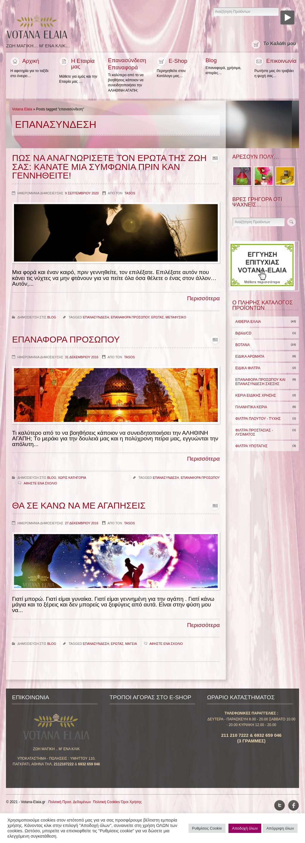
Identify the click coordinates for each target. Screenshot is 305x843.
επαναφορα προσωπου (130, 319)
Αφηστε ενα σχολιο (40, 485)
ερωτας (157, 319)
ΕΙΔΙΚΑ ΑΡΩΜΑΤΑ (249, 358)
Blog (51, 319)
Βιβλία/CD (243, 335)
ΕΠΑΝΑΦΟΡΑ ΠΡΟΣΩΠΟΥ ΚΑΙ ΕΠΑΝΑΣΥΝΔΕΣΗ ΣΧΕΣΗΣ (260, 383)
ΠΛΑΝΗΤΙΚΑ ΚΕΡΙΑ (251, 409)
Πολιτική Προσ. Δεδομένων (69, 804)
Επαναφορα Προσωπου (66, 341)
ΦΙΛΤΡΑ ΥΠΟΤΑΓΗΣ (251, 448)
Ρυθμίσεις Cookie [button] (207, 828)
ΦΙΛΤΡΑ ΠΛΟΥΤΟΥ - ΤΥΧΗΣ (258, 420)
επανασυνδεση (96, 319)
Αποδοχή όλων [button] (245, 828)
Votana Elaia (22, 111)
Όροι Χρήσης (131, 804)
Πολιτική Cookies (106, 804)
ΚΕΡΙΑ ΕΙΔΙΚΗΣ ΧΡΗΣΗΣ (255, 397)
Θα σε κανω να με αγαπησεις (79, 507)
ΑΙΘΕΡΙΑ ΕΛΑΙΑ (248, 323)
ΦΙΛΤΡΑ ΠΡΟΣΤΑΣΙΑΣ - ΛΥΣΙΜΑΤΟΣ (254, 434)
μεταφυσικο (176, 319)
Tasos (130, 195)
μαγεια (131, 646)
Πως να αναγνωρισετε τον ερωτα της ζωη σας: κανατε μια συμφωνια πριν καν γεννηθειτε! (108, 168)
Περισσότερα (203, 301)
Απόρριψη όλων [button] (280, 828)
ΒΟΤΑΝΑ (242, 347)
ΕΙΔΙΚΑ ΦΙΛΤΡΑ (247, 370)
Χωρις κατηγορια (72, 479)
